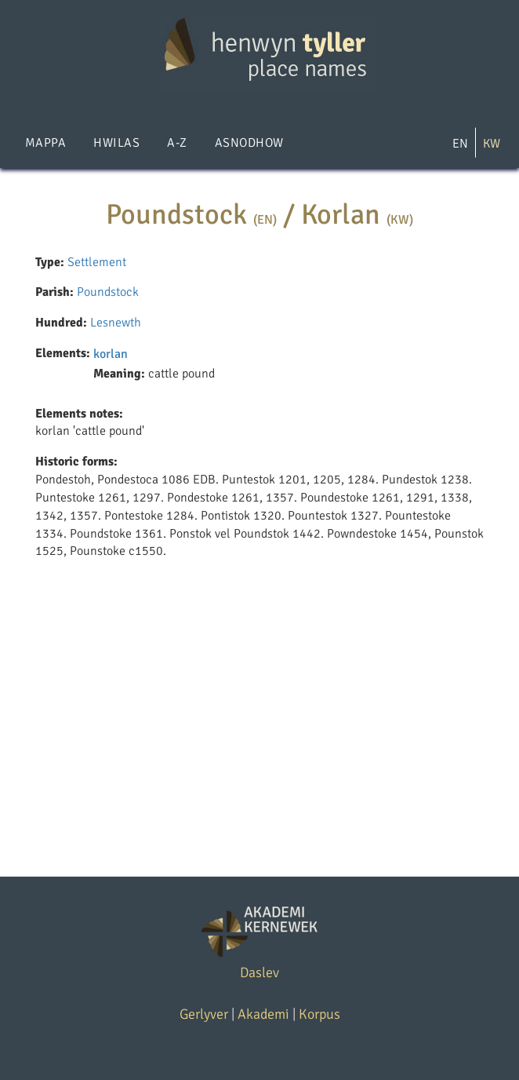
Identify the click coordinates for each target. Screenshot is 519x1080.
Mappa (45, 143)
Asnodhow (249, 143)
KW (491, 143)
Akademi (263, 1014)
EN (460, 143)
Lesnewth (115, 322)
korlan (110, 354)
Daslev (259, 972)
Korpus (319, 1014)
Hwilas (116, 143)
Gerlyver (204, 1014)
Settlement (96, 262)
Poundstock (108, 292)
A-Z (177, 143)
